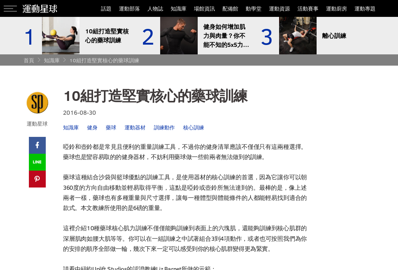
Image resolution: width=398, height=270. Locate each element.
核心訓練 (193, 127)
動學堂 (253, 8)
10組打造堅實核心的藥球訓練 (104, 60)
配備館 (230, 8)
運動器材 (135, 127)
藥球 (111, 127)
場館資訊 (204, 8)
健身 (92, 127)
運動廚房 (336, 8)
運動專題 (364, 8)
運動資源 (279, 8)
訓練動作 (164, 127)
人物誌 (155, 8)
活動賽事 (307, 8)
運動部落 (129, 8)
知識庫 (178, 8)
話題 (106, 8)
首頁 (29, 60)
